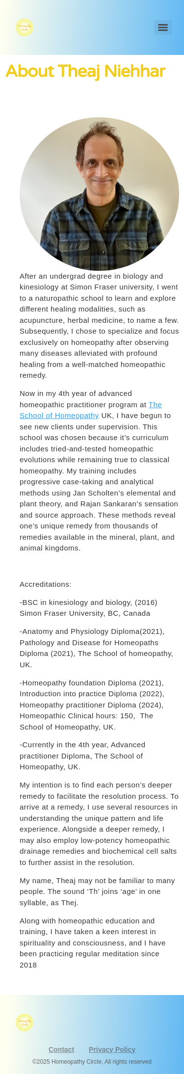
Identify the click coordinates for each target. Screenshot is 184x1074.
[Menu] (163, 27)
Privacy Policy (112, 1049)
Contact (61, 1049)
